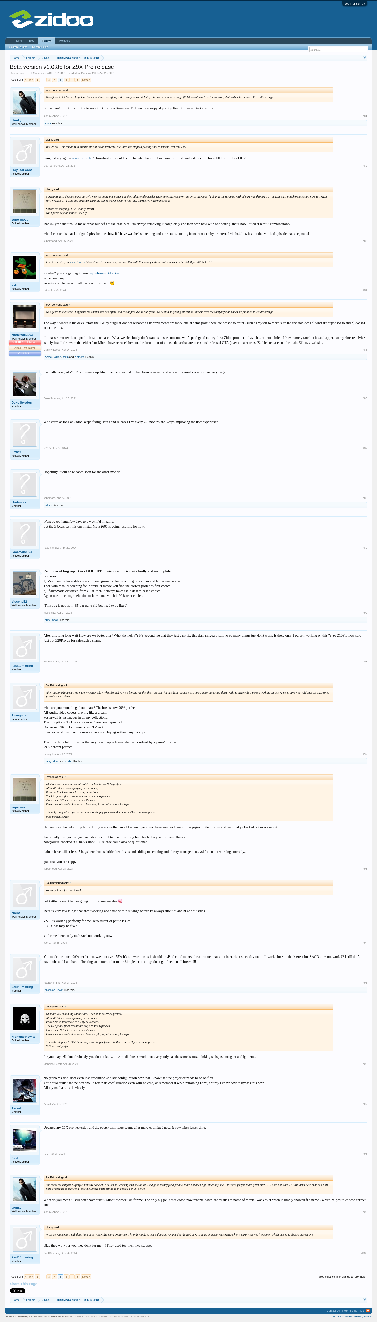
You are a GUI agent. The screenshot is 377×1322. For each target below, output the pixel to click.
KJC (15, 1158)
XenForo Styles (108, 1316)
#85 (365, 349)
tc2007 (16, 452)
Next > (86, 79)
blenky (16, 120)
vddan (57, 356)
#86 (365, 398)
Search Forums (18, 46)
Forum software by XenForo (39, 1316)
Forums (46, 40)
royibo (68, 761)
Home (18, 40)
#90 (365, 612)
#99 (365, 1211)
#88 (365, 498)
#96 (365, 1063)
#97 (365, 1104)
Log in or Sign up (355, 3)
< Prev (29, 79)
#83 (365, 240)
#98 (365, 1153)
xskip (48, 123)
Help (345, 1310)
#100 (364, 1253)
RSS (368, 1310)
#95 (365, 982)
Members (64, 40)
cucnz (16, 913)
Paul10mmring (22, 665)
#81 (365, 116)
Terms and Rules (342, 1316)
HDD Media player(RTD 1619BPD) (47, 73)
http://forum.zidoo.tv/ (103, 273)
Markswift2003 (89, 73)
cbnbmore (19, 502)
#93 (365, 868)
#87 (365, 448)
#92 (365, 754)
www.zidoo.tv (82, 158)
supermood (20, 219)
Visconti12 (19, 601)
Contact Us (333, 1310)
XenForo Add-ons (85, 1316)
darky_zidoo (52, 761)
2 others (79, 356)
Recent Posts (40, 46)
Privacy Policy (362, 1316)
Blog (31, 40)
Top (362, 1310)
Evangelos (19, 715)
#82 (365, 165)
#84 (365, 290)
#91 (365, 661)
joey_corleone (22, 170)
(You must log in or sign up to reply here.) (343, 1276)
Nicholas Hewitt (54, 989)
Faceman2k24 (22, 552)
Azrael (48, 356)
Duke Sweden (22, 402)
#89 (365, 547)
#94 (365, 942)
